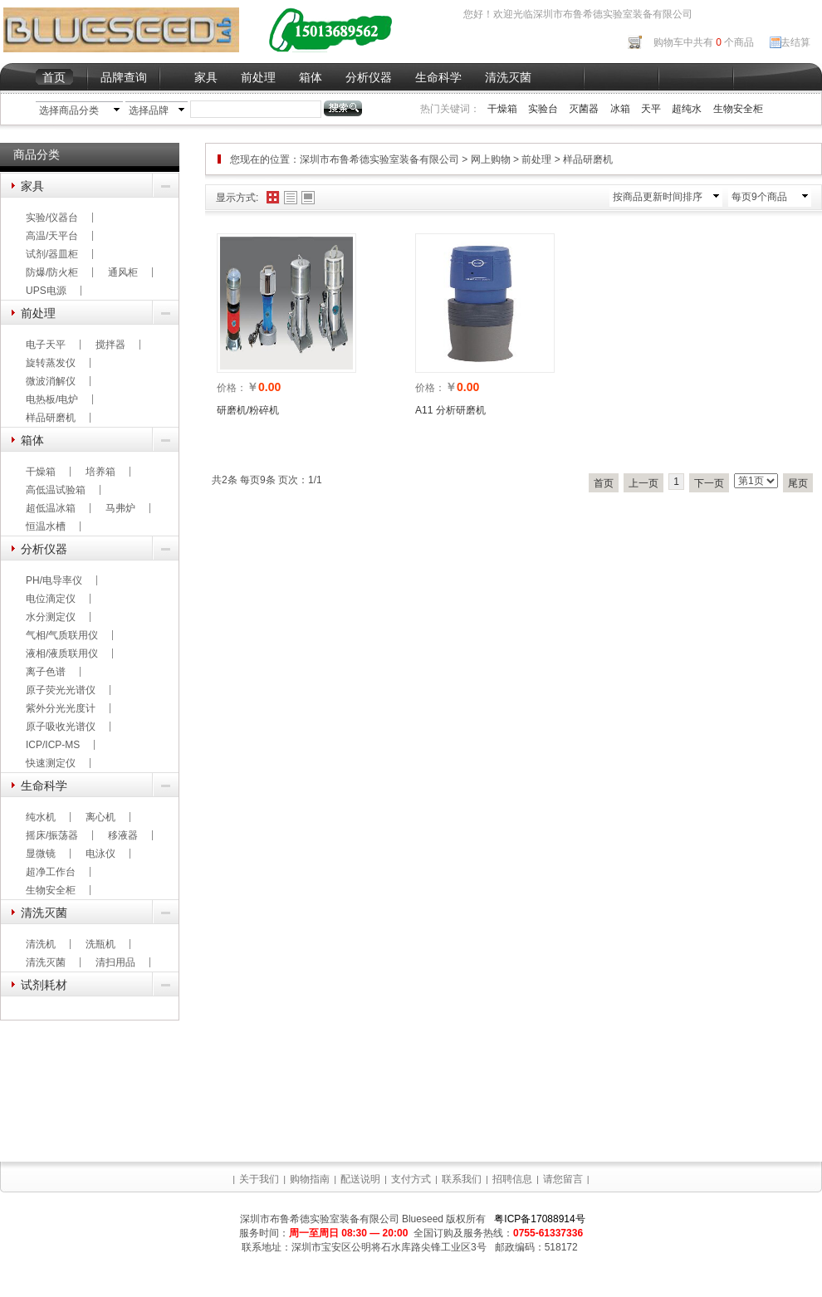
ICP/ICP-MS (53, 745)
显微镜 (41, 853)
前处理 (258, 77)
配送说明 (360, 1179)
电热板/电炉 (52, 399)
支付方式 (411, 1179)
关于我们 (259, 1179)
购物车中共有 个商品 (703, 42)
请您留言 (563, 1179)
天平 (651, 109)
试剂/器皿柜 (52, 254)
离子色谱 (46, 672)
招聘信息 (512, 1179)
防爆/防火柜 (52, 272)
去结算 (795, 42)
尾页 (798, 483)
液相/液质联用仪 (62, 653)
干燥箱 (502, 109)
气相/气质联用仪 (62, 635)
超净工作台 (51, 872)
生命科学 (438, 77)
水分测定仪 (51, 617)
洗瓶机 (100, 944)
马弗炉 (120, 508)
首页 (54, 77)
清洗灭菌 (508, 77)
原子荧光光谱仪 (60, 690)
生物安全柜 (738, 109)
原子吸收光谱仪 (60, 726)
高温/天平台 (52, 236)
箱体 (310, 77)
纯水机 (41, 817)
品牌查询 (123, 77)
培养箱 (100, 471)
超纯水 (687, 109)
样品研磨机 (51, 417)
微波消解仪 (51, 381)
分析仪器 (368, 77)
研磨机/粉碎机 (248, 410)
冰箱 (620, 109)
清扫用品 (115, 962)
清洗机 (41, 944)
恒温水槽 (46, 526)
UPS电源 (46, 290)
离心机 (100, 817)
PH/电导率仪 (54, 580)
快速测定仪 (51, 763)
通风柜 (123, 272)
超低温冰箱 (51, 508)
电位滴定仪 (51, 598)
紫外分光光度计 (60, 708)
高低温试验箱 (56, 490)
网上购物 (491, 159)
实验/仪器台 (52, 217)
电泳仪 (100, 853)
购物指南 (310, 1179)
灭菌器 (584, 109)
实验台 (543, 109)
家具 (206, 77)
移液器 (123, 835)
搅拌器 (110, 344)
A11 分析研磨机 (450, 410)
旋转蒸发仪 (51, 363)
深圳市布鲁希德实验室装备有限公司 (381, 159)
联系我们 (462, 1179)
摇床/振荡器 (52, 835)
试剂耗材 (44, 984)
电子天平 (46, 344)
